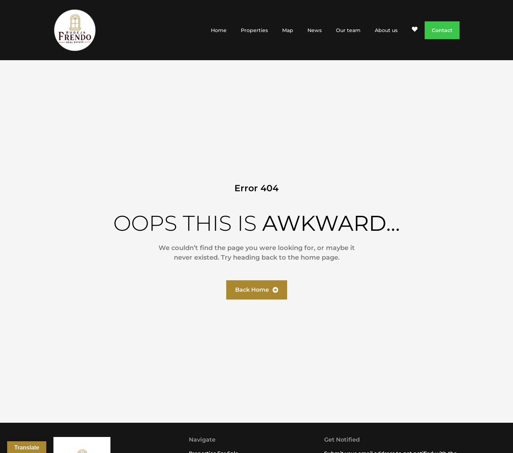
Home (219, 30)
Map (287, 30)
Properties (254, 30)
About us (386, 30)
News (314, 30)
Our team (348, 30)
